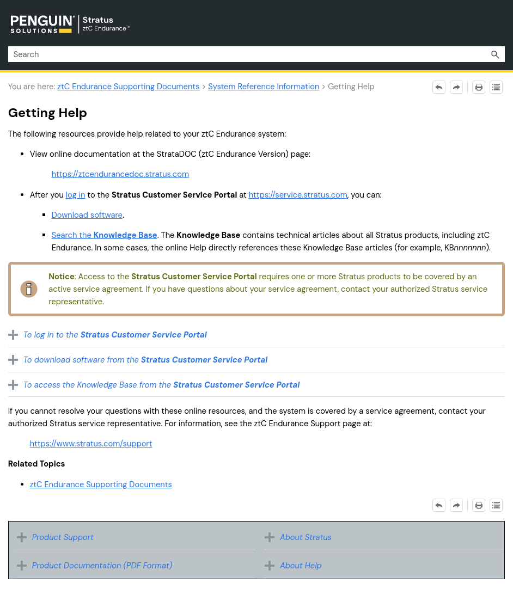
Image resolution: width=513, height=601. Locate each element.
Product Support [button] (58, 537)
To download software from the (145, 359)
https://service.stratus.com (298, 194)
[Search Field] (256, 54)
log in (76, 194)
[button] (495, 54)
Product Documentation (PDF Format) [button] (97, 565)
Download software (87, 215)
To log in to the (115, 334)
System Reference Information (263, 86)
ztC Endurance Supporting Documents (128, 86)
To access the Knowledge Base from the (161, 384)
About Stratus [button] (301, 537)
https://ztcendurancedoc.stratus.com (120, 174)
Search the (104, 235)
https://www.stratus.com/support (91, 443)
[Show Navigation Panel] (499, 23)
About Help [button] (296, 565)
